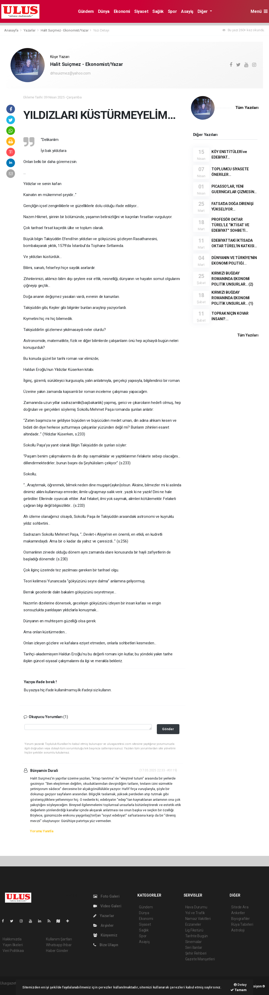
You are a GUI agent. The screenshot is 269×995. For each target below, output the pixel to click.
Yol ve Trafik (195, 913)
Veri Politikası (13, 951)
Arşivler (103, 925)
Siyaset (141, 11)
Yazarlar (30, 30)
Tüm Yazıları (246, 107)
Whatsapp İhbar (58, 945)
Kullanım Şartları (59, 939)
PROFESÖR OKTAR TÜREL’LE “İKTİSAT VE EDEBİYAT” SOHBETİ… (230, 225)
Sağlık (158, 11)
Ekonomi (122, 11)
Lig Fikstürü (194, 930)
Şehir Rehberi (196, 953)
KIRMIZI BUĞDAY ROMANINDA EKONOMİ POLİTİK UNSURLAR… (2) (232, 278)
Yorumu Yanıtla (41, 831)
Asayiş (187, 11)
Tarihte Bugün (196, 936)
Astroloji (237, 930)
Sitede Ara (239, 907)
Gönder (168, 729)
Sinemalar (193, 942)
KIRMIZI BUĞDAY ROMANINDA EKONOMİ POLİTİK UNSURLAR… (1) (232, 298)
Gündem (86, 11)
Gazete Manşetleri (200, 959)
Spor (172, 11)
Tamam (238, 990)
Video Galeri (107, 906)
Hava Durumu (196, 907)
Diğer (203, 11)
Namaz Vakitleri (198, 919)
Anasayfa (11, 30)
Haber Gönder (57, 951)
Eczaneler (193, 924)
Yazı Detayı (101, 30)
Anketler (238, 913)
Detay (240, 985)
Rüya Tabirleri (242, 924)
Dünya (104, 11)
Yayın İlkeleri (13, 945)
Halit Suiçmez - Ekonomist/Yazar (65, 30)
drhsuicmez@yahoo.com (70, 73)
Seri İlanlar (193, 947)
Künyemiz (105, 935)
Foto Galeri (106, 896)
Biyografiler (240, 919)
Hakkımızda (12, 939)
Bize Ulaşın (105, 945)
